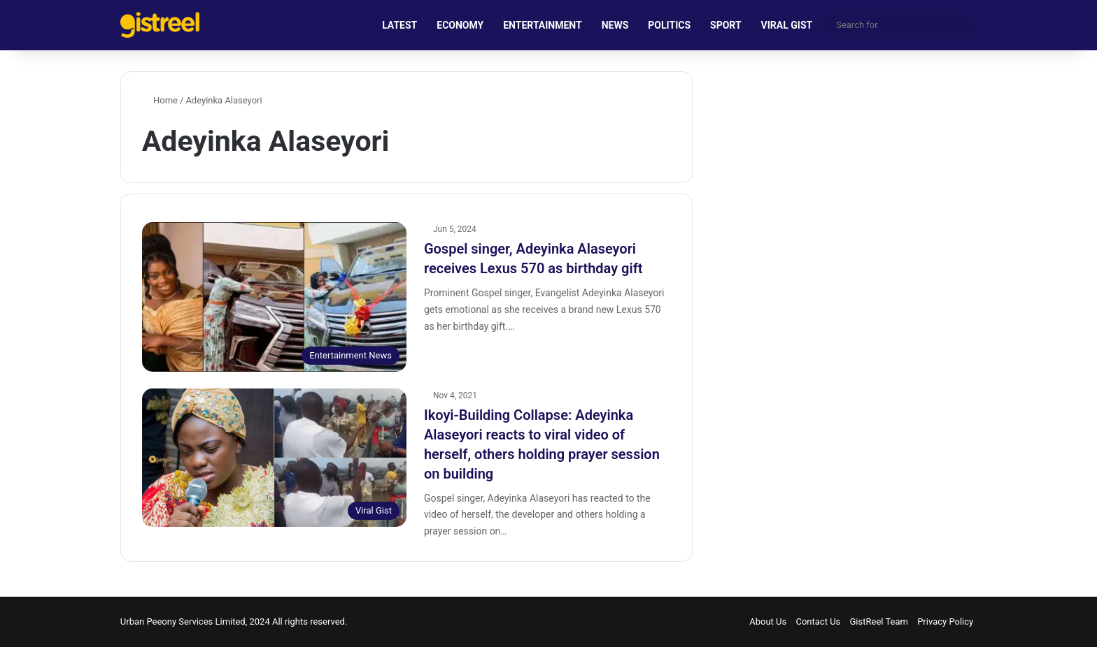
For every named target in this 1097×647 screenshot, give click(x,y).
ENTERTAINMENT (542, 25)
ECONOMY (460, 25)
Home (160, 100)
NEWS (615, 25)
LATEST (399, 25)
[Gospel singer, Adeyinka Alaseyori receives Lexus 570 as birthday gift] (274, 296)
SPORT (726, 25)
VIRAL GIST (787, 25)
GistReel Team (879, 621)
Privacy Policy (945, 621)
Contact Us (817, 621)
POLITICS (669, 25)
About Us (767, 621)
